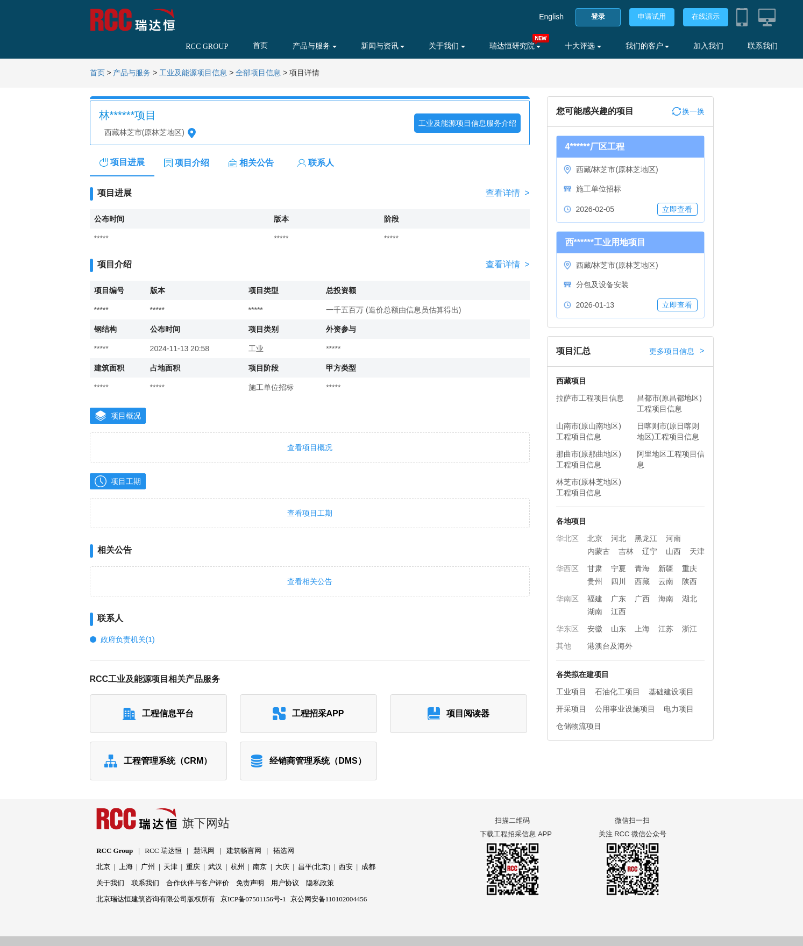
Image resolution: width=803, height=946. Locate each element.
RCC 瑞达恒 (163, 851)
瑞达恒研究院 (515, 46)
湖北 (689, 598)
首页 (260, 45)
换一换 (688, 111)
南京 (260, 867)
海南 (665, 598)
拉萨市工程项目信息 (590, 398)
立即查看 (677, 209)
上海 (642, 628)
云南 (665, 581)
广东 (618, 598)
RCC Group (114, 851)
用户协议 (285, 883)
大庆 (282, 867)
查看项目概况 (309, 447)
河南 (673, 538)
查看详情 (507, 193)
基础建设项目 (671, 691)
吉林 (626, 551)
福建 (594, 598)
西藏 (642, 581)
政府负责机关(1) (128, 639)
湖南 (594, 611)
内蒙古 (598, 551)
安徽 (594, 628)
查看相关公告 (309, 581)
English (551, 16)
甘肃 (594, 568)
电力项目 (679, 709)
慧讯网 (204, 851)
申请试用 (652, 16)
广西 (642, 598)
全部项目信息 (258, 73)
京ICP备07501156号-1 (253, 899)
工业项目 (571, 691)
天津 (697, 551)
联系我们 (763, 46)
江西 (618, 611)
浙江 (689, 628)
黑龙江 (646, 538)
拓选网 (283, 851)
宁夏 (618, 568)
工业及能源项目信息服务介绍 (467, 123)
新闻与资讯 (383, 46)
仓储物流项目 (578, 726)
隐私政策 (320, 883)
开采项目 (571, 709)
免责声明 (250, 883)
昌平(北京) (314, 867)
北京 (594, 538)
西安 (346, 867)
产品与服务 (315, 46)
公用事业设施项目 (625, 709)
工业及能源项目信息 (193, 73)
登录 (598, 16)
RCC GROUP (207, 46)
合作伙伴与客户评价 (197, 883)
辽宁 (649, 551)
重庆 (689, 568)
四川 (618, 581)
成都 (368, 867)
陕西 (689, 581)
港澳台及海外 (610, 646)
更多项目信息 (676, 351)
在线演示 (706, 16)
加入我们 (708, 46)
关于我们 (447, 46)
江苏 (665, 628)
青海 (642, 568)
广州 (148, 867)
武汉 (215, 867)
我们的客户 (648, 46)
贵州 (594, 581)
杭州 (238, 867)
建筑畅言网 (243, 851)
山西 (673, 551)
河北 (618, 538)
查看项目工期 (309, 513)
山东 (618, 628)
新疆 (665, 568)
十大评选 (583, 46)
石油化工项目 (617, 691)
